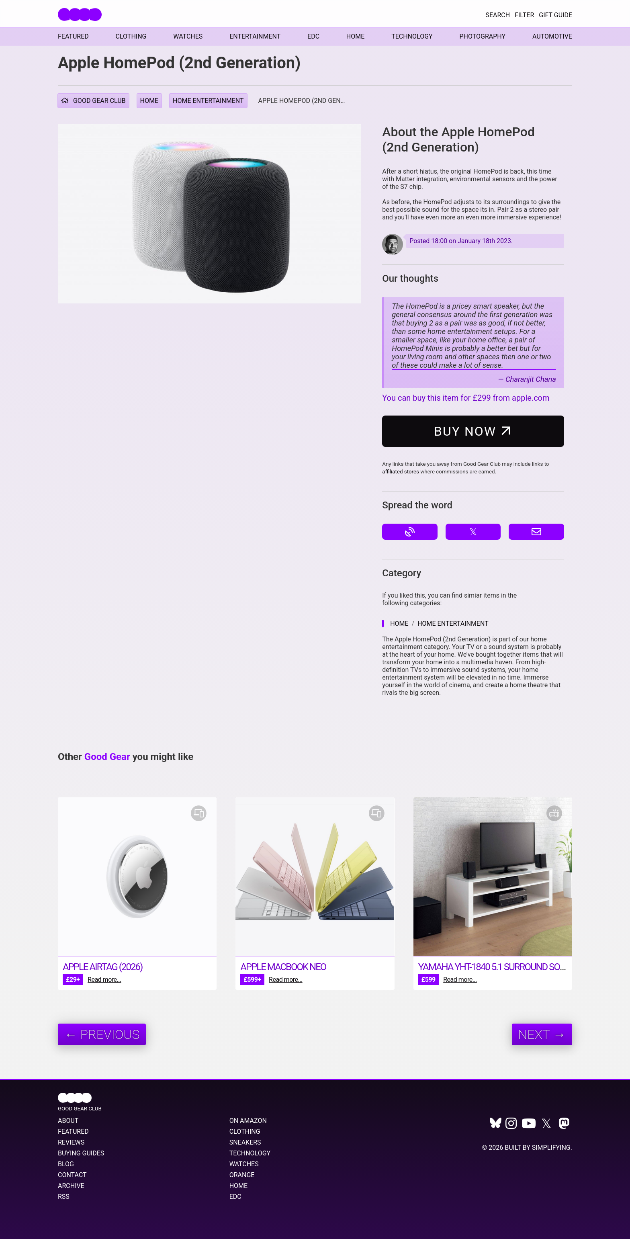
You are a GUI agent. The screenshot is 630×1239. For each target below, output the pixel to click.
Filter (524, 15)
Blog (66, 1164)
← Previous (101, 1034)
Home (355, 36)
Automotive (552, 36)
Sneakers (245, 1142)
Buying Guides (81, 1153)
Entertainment (254, 36)
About (68, 1120)
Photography (482, 36)
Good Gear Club (93, 100)
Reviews (71, 1142)
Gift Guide (555, 15)
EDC (313, 36)
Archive (71, 1186)
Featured (73, 36)
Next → (542, 1034)
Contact (72, 1175)
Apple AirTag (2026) (102, 967)
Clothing (131, 36)
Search (497, 15)
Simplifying (551, 1147)
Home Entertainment (208, 100)
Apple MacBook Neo (283, 967)
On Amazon (248, 1120)
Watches (187, 36)
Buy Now (474, 431)
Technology (412, 36)
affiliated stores (400, 472)
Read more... (104, 979)
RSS (64, 1196)
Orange (242, 1175)
